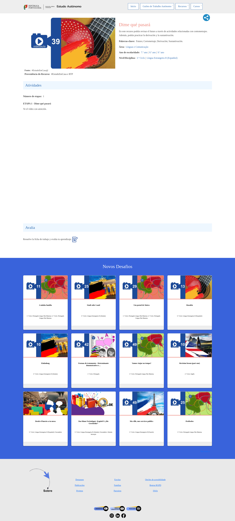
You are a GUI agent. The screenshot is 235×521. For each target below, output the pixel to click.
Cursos (196, 6)
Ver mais (204, 451)
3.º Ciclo (141, 58)
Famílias (117, 485)
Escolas (117, 480)
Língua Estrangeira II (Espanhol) (162, 58)
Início (133, 6)
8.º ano (152, 52)
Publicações (80, 485)
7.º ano (144, 52)
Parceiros (117, 491)
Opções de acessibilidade (155, 480)
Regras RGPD (155, 485)
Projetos (79, 491)
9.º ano (161, 52)
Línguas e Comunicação (137, 47)
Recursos (182, 6)
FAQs (155, 491)
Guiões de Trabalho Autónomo (157, 6)
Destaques (79, 480)
